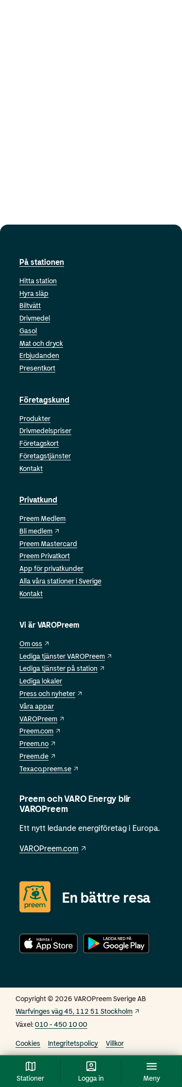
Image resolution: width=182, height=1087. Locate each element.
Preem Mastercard (48, 543)
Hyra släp (34, 293)
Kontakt (31, 468)
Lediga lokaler (40, 681)
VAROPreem (42, 718)
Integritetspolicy (73, 1043)
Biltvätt (30, 305)
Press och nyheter (51, 693)
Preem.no (37, 743)
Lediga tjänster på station (62, 668)
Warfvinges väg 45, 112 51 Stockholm (78, 1011)
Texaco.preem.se (49, 768)
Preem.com (40, 731)
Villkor (115, 1043)
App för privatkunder (51, 568)
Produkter (34, 418)
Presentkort (37, 368)
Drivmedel (34, 318)
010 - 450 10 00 (61, 1024)
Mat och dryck (41, 343)
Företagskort (39, 443)
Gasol (28, 330)
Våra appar (36, 706)
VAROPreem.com (53, 848)
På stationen (41, 261)
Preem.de (37, 756)
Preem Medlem (42, 518)
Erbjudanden (39, 355)
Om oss (34, 643)
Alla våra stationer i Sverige (60, 581)
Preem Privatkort (44, 556)
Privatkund (38, 499)
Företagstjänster (45, 456)
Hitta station (38, 280)
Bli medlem (39, 531)
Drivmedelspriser (45, 430)
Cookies (28, 1043)
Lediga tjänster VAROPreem (66, 656)
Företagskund (44, 399)
